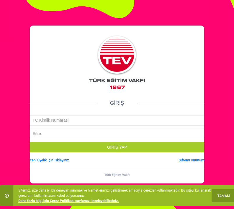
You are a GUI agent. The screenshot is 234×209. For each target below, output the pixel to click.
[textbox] (117, 120)
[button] (117, 147)
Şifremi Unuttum (191, 160)
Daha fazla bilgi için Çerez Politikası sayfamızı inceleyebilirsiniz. (68, 201)
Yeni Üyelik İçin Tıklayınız (49, 160)
